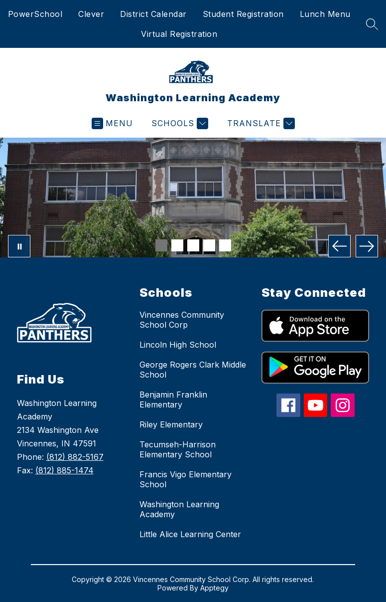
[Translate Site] (260, 123)
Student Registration (243, 14)
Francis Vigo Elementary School (185, 479)
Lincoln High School (177, 345)
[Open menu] (112, 123)
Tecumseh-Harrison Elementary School (177, 449)
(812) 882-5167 (75, 457)
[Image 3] (193, 245)
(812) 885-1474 (64, 470)
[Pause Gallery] (19, 246)
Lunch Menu (325, 14)
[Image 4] (209, 245)
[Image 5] (225, 245)
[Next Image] (367, 246)
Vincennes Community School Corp (181, 320)
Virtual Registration (179, 34)
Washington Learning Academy (179, 509)
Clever (91, 14)
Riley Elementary (171, 424)
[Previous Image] (339, 246)
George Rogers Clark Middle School (192, 370)
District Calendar (153, 14)
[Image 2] (177, 245)
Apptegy (214, 588)
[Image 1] (161, 245)
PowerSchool (35, 14)
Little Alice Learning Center (190, 534)
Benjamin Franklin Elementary (173, 399)
